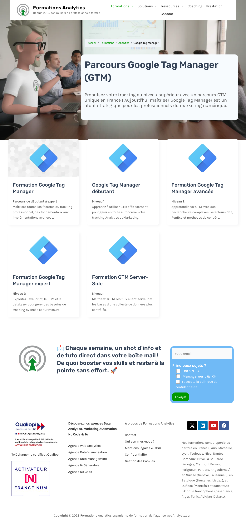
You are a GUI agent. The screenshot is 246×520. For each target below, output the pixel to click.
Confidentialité (136, 454)
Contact (167, 14)
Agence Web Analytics (84, 446)
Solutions (147, 6)
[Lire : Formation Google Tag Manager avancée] (202, 158)
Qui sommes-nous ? (140, 441)
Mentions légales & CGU (143, 448)
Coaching (195, 6)
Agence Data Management (87, 459)
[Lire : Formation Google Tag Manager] (43, 158)
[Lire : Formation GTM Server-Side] (123, 250)
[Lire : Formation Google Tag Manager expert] (43, 250)
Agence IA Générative (84, 465)
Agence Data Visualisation (87, 452)
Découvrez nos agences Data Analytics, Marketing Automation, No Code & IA (92, 428)
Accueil (91, 42)
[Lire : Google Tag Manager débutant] (123, 158)
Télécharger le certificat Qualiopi (36, 454)
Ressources (172, 6)
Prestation (214, 6)
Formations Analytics (59, 8)
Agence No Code (80, 472)
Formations (122, 6)
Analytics (123, 42)
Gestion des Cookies (140, 461)
